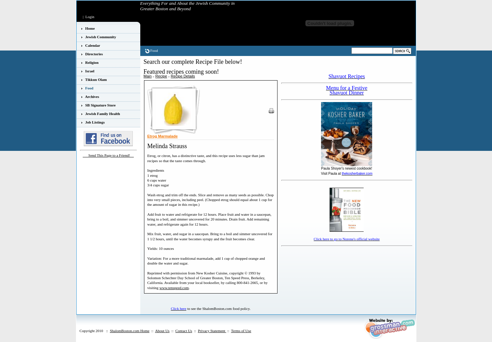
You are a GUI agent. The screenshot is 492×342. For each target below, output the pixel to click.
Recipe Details (183, 76)
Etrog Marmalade (162, 136)
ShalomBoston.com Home (129, 331)
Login (89, 17)
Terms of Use (241, 331)
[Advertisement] (321, 258)
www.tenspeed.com (174, 288)
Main (148, 76)
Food (154, 50)
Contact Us (183, 331)
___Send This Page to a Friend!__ (108, 155)
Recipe (161, 76)
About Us (162, 331)
